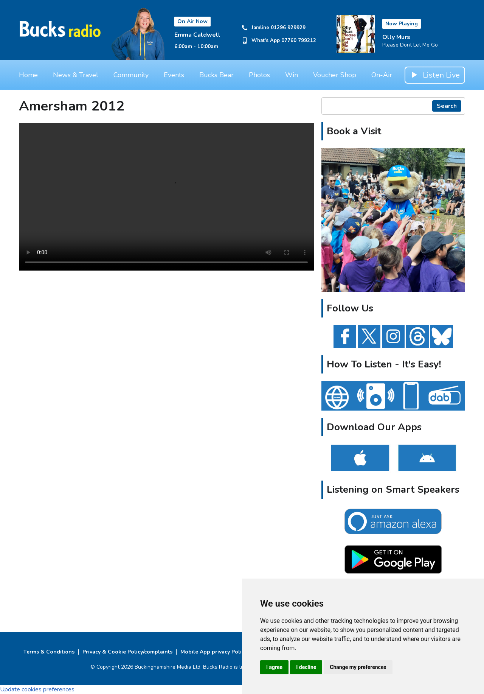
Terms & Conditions (48, 651)
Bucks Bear (216, 74)
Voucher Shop (334, 74)
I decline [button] (306, 667)
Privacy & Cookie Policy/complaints (127, 651)
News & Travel (75, 74)
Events (174, 74)
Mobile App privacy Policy (213, 651)
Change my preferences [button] (358, 667)
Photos (259, 74)
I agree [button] (274, 667)
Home (28, 74)
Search (447, 106)
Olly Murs (396, 37)
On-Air (381, 74)
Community (131, 74)
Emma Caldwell (197, 35)
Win (291, 74)
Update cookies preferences (37, 689)
